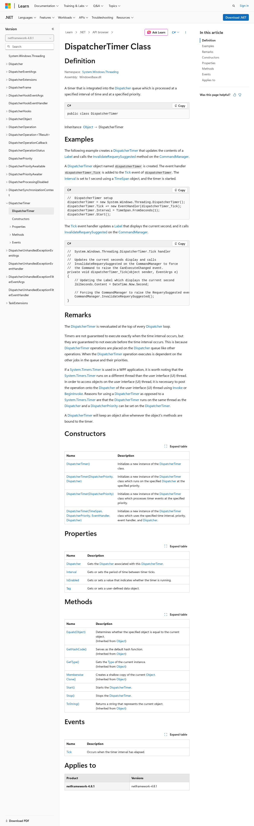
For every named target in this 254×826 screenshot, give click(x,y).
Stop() (70, 695)
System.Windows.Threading (100, 72)
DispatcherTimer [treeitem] (23, 211)
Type (111, 662)
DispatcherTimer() (78, 464)
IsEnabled (72, 580)
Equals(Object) (75, 632)
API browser (101, 32)
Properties (208, 63)
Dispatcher (123, 88)
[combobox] (29, 38)
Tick (128, 172)
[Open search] (233, 6)
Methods (208, 68)
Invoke (178, 387)
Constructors (210, 57)
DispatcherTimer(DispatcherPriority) (90, 494)
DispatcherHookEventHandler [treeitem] (28, 103)
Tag (68, 588)
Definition (209, 40)
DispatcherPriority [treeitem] (20, 158)
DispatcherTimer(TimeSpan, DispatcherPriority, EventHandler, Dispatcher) (88, 515)
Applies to (208, 80)
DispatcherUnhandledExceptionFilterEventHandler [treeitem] (31, 292)
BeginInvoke (74, 393)
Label (69, 156)
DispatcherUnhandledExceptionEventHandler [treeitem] (31, 266)
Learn (69, 32)
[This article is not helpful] (239, 94)
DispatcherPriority (104, 405)
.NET (82, 32)
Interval (70, 178)
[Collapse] (52, 29)
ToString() (72, 704)
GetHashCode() (76, 649)
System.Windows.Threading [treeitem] (27, 56)
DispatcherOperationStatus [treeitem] (27, 150)
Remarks (207, 52)
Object (88, 127)
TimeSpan (121, 178)
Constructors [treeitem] (20, 219)
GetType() (72, 662)
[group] (127, 276)
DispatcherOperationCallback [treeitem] (28, 143)
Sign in (244, 5)
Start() (70, 687)
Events (206, 74)
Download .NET (236, 17)
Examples (208, 46)
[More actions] (185, 32)
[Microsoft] (8, 6)
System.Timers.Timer (85, 369)
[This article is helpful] (234, 94)
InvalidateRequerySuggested (114, 156)
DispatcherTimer (125, 150)
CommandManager (174, 156)
